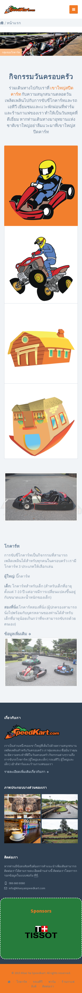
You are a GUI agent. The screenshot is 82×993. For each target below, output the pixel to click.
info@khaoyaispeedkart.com (24, 888)
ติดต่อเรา (48, 986)
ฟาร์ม (52, 982)
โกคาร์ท (21, 982)
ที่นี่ (36, 875)
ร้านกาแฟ (68, 982)
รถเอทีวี (37, 982)
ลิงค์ (33, 986)
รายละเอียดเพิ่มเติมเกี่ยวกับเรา (24, 772)
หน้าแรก (14, 22)
